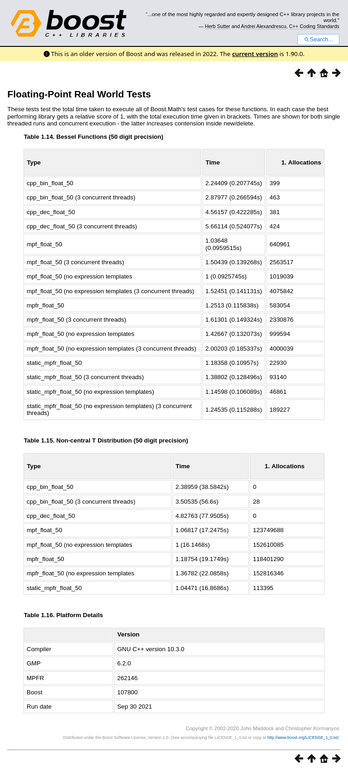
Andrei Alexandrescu (263, 26)
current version (255, 54)
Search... (318, 39)
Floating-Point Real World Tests (79, 94)
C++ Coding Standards (314, 26)
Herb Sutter (217, 26)
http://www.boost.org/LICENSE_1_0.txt (302, 737)
